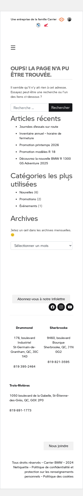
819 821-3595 (58, 361)
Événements (28, 206)
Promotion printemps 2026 (39, 145)
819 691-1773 (20, 410)
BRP (69, 19)
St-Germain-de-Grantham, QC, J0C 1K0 (24, 351)
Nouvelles (26, 192)
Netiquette (21, 467)
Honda (46, 25)
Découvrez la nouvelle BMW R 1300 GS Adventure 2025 (45, 160)
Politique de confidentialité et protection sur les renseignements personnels (49, 471)
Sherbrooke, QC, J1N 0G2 (58, 349)
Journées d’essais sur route (38, 126)
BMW (38, 25)
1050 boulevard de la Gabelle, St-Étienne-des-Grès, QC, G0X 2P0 (39, 397)
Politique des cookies (58, 476)
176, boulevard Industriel (24, 339)
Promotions (27, 199)
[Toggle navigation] (13, 47)
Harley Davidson (61, 19)
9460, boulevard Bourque (58, 339)
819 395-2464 (24, 366)
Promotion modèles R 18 (37, 151)
